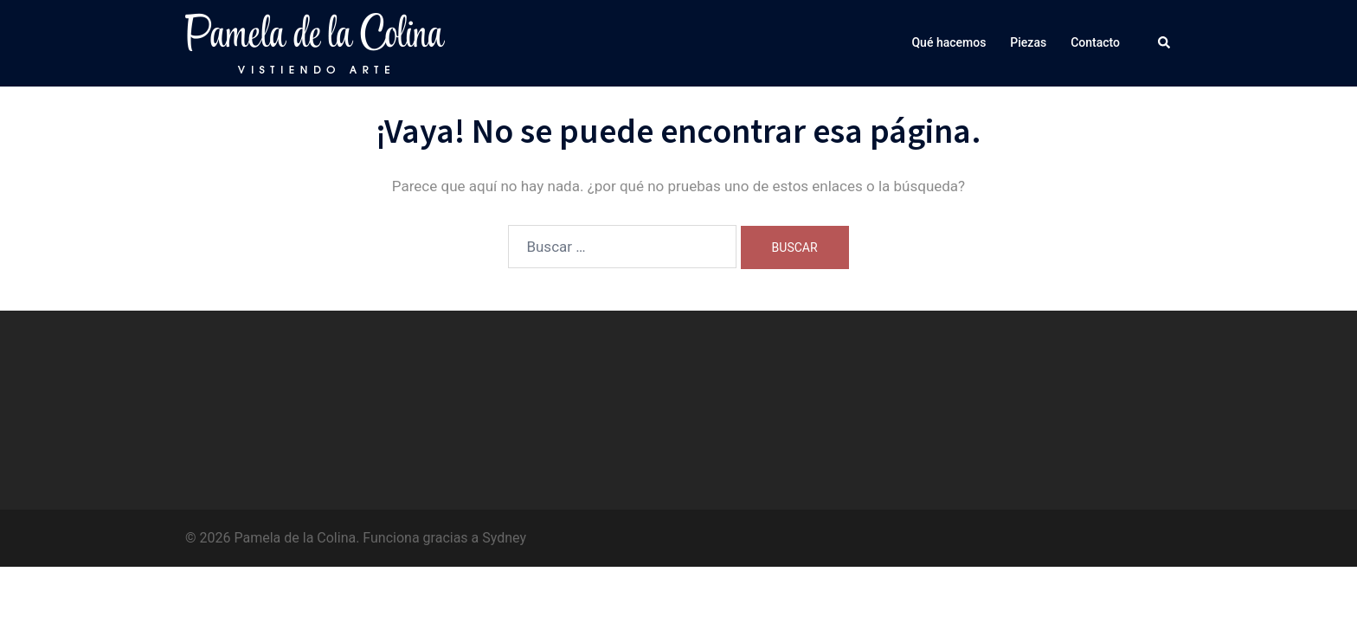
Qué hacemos (948, 42)
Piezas (1028, 42)
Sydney (504, 538)
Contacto (1095, 42)
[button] (1165, 43)
